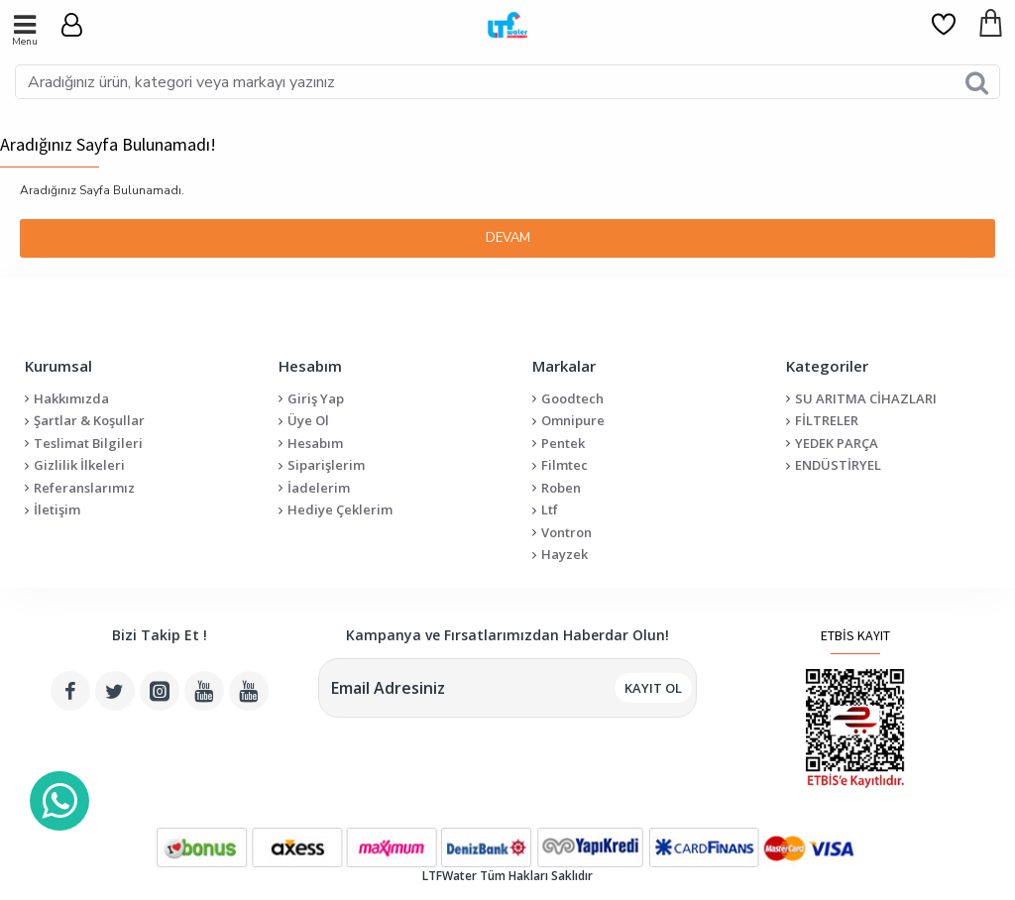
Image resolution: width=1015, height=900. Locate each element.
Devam (508, 238)
